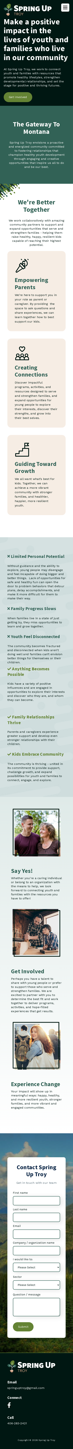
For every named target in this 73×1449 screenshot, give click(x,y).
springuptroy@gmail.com (26, 1388)
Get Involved (18, 97)
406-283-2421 (17, 1423)
